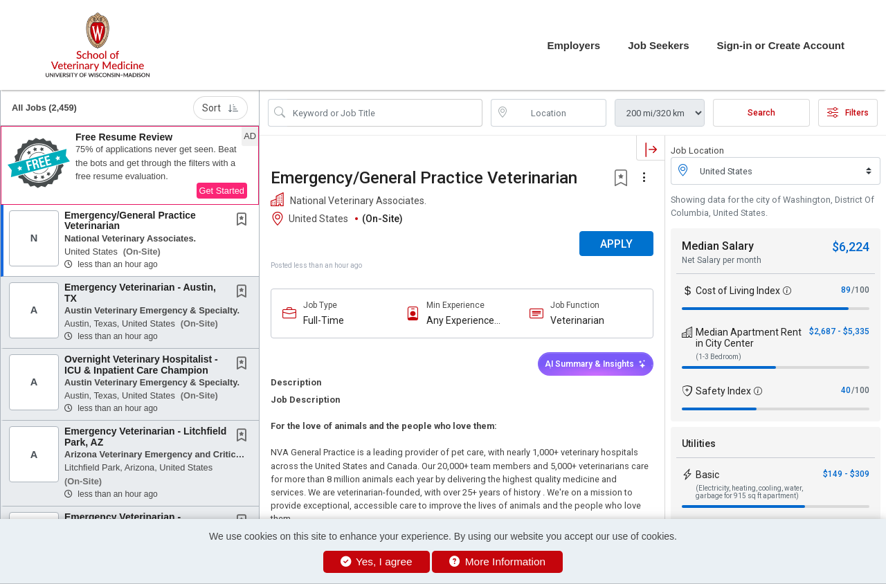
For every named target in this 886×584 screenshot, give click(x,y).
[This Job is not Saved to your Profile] (244, 220)
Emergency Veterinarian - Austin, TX (140, 292)
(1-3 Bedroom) (718, 357)
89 (846, 290)
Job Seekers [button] (658, 45)
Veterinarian (577, 320)
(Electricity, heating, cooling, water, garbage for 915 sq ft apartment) (749, 492)
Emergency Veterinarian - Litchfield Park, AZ (145, 436)
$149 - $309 (846, 474)
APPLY (616, 243)
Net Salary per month (721, 260)
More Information (497, 561)
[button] (130, 165)
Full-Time (323, 320)
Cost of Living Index (738, 290)
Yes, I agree (377, 561)
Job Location (697, 150)
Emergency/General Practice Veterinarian (130, 220)
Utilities (699, 443)
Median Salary (718, 246)
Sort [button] (220, 107)
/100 (860, 290)
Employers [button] (573, 45)
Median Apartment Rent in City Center (749, 338)
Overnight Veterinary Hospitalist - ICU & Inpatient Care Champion (141, 364)
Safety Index (723, 390)
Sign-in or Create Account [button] (780, 45)
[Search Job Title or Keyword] (384, 113)
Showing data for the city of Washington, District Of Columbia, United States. (772, 206)
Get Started (221, 190)
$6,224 (850, 246)
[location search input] (558, 113)
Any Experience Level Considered (463, 321)
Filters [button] (848, 112)
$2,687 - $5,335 (839, 331)
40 (846, 390)
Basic (707, 474)
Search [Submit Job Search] (761, 113)
